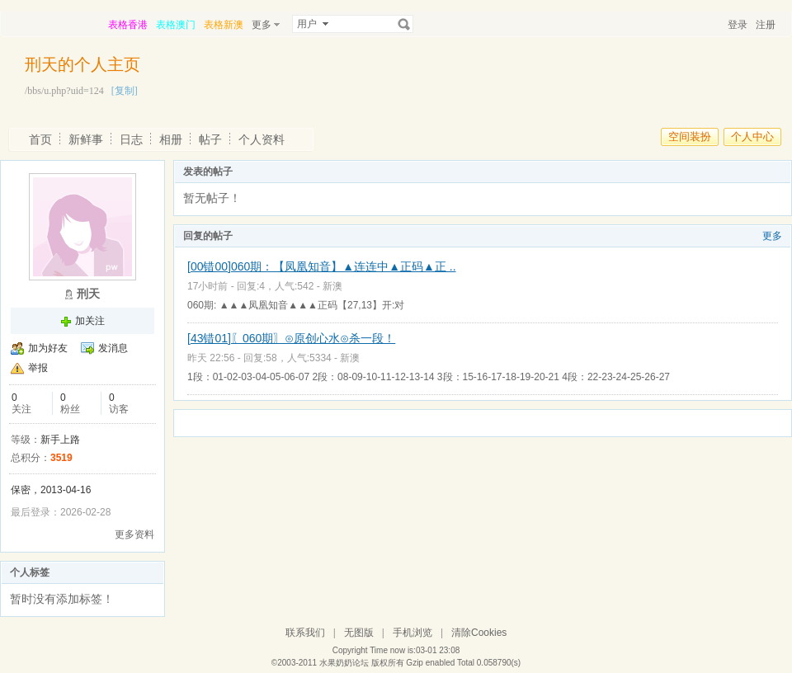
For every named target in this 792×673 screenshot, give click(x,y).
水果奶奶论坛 (344, 662)
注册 (766, 25)
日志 (131, 139)
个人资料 (261, 139)
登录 (737, 25)
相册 (170, 139)
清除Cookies (479, 632)
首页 (40, 139)
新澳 (332, 286)
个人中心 (752, 136)
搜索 (404, 23)
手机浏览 (412, 632)
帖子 (210, 139)
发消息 (113, 348)
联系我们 (305, 632)
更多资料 (134, 534)
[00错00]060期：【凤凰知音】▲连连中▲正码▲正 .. (321, 266)
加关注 (90, 321)
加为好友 (48, 348)
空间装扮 (689, 136)
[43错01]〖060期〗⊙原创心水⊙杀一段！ (291, 338)
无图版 (359, 632)
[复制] (124, 90)
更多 (772, 236)
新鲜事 (85, 139)
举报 (38, 368)
